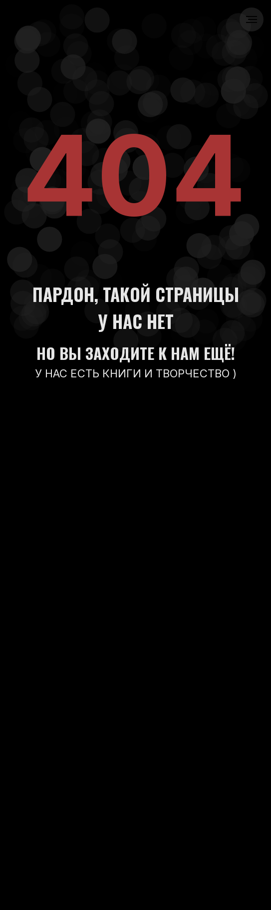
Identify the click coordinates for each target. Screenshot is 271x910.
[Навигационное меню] (251, 19)
